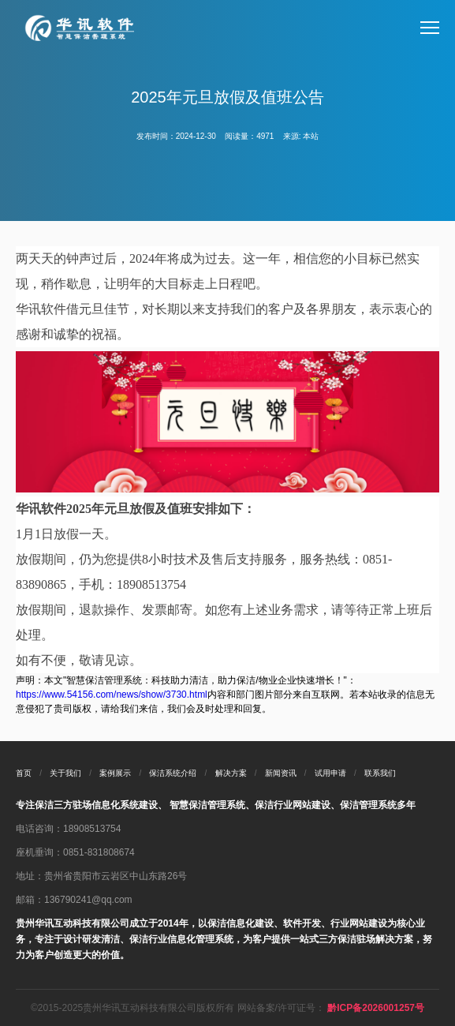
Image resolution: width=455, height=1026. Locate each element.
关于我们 (65, 773)
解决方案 (231, 773)
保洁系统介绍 (172, 773)
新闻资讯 (280, 773)
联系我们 (380, 773)
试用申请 (330, 773)
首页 (24, 773)
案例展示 (115, 773)
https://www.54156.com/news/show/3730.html (111, 694)
